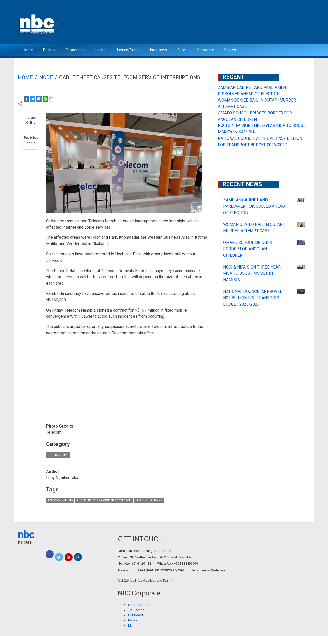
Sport (182, 50)
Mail (131, 626)
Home (28, 50)
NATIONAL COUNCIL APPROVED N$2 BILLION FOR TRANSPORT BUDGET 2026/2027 (253, 298)
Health (100, 50)
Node (46, 77)
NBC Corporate (139, 605)
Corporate (205, 50)
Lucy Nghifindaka (149, 500)
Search (230, 50)
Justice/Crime (128, 50)
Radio (132, 620)
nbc (26, 535)
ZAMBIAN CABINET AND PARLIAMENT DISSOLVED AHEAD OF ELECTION (254, 206)
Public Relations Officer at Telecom (104, 500)
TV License (136, 610)
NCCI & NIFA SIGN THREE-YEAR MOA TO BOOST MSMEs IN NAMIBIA (252, 273)
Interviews (158, 50)
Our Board (135, 615)
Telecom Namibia (60, 500)
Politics (49, 50)
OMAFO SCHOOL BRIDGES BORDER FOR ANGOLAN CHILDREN (247, 249)
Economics (75, 50)
